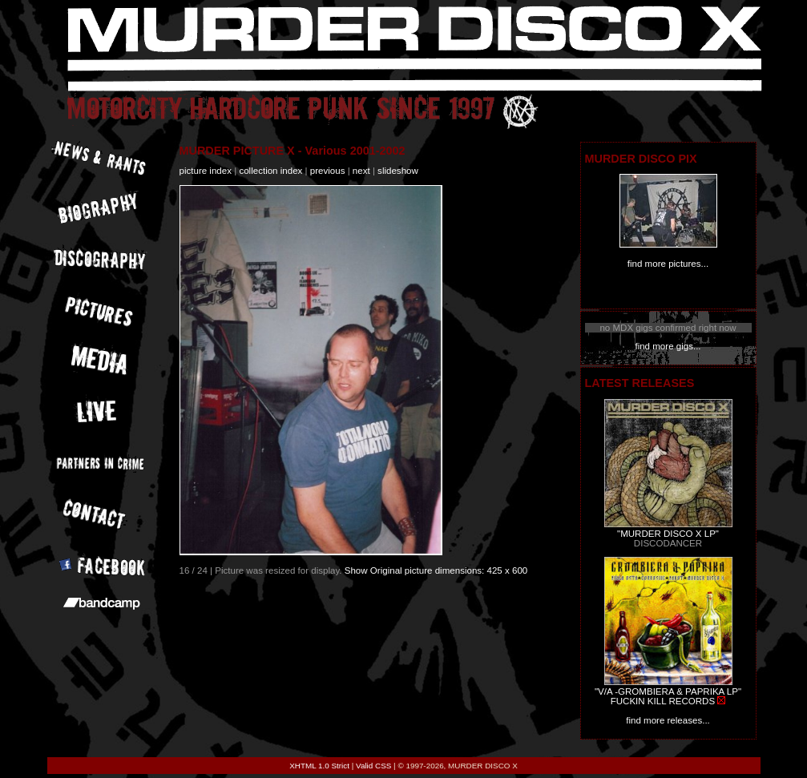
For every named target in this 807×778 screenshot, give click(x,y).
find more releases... (668, 720)
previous (327, 170)
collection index (270, 170)
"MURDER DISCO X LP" (668, 533)
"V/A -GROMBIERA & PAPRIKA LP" (668, 691)
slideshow (397, 170)
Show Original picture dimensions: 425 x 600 (436, 570)
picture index (206, 170)
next (361, 170)
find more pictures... (667, 263)
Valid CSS (373, 765)
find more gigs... (667, 346)
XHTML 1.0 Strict (319, 765)
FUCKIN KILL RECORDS (663, 701)
